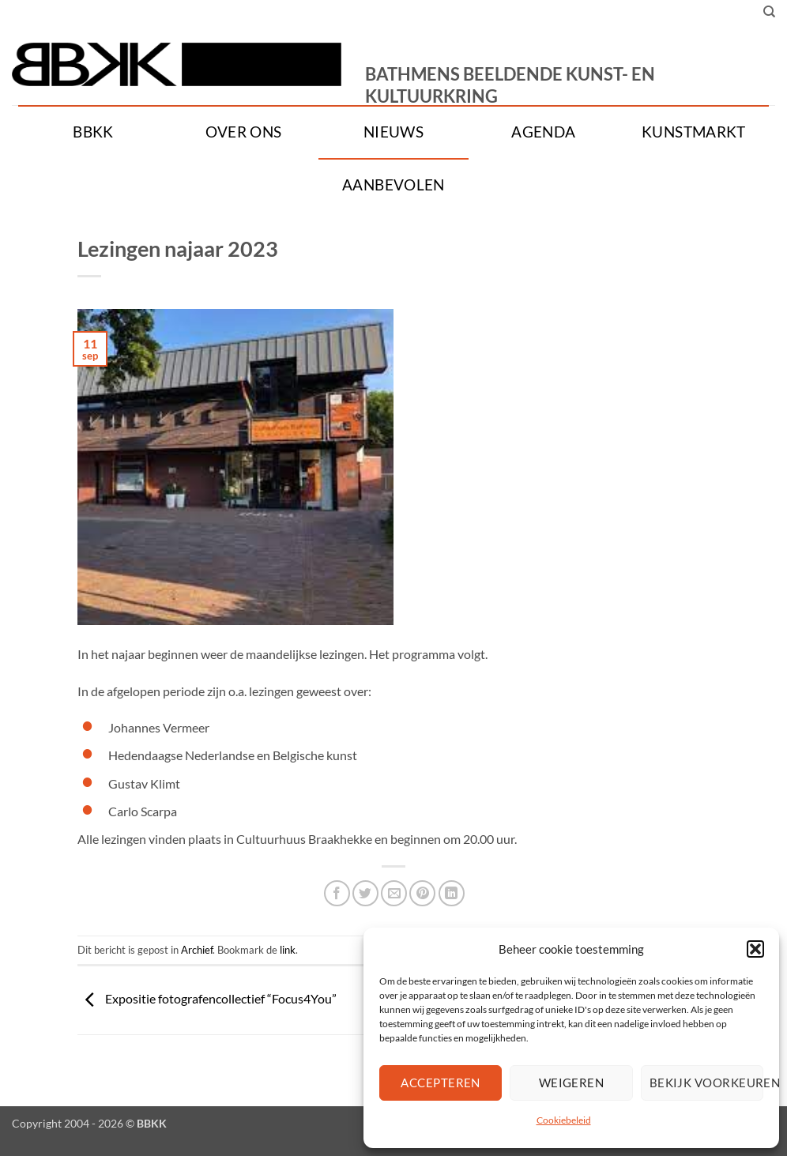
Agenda (543, 132)
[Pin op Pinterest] (422, 893)
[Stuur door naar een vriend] (394, 893)
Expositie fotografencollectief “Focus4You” (207, 998)
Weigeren (571, 1082)
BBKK (93, 132)
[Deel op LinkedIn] (452, 893)
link (288, 949)
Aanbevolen (393, 185)
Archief (197, 949)
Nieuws (393, 132)
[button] (755, 949)
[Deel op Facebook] (337, 893)
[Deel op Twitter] (365, 893)
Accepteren (440, 1082)
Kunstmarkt (694, 132)
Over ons (243, 132)
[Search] (769, 12)
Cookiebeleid (564, 1120)
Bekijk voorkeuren (706, 1082)
